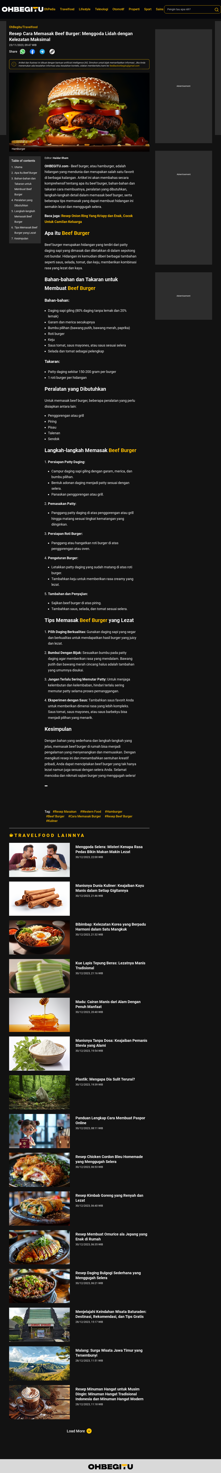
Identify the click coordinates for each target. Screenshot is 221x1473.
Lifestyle (84, 9)
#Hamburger (113, 811)
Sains (159, 9)
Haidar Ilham (60, 157)
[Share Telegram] (42, 51)
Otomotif (118, 9)
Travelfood (67, 9)
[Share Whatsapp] (22, 51)
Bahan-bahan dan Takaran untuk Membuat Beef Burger (25, 186)
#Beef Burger (55, 816)
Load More (79, 1431)
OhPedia (49, 9)
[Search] (217, 10)
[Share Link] (52, 51)
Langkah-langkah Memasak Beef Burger (24, 216)
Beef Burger (76, 233)
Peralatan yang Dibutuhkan (23, 203)
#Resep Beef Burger (118, 816)
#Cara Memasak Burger (84, 816)
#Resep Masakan (64, 811)
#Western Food (90, 811)
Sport (147, 9)
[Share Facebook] (32, 51)
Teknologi (101, 9)
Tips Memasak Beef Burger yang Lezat (25, 230)
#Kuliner (52, 821)
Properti (134, 9)
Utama (18, 167)
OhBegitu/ (16, 27)
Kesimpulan (21, 238)
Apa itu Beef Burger (25, 172)
